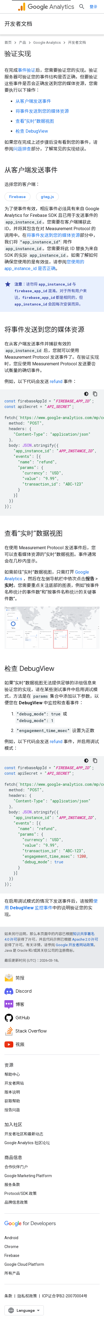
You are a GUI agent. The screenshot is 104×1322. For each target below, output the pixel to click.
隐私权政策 (27, 1296)
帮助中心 (12, 1074)
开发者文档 (18, 23)
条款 (8, 1296)
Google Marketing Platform (28, 1176)
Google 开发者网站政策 (75, 945)
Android (11, 1238)
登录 (93, 6)
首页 (8, 42)
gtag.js (47, 196)
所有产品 (12, 1273)
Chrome (11, 1246)
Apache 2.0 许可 (85, 939)
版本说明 (12, 1092)
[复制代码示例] (95, 393)
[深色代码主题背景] (86, 393)
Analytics (51, 7)
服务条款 (12, 1184)
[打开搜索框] (81, 6)
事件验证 (26, 70)
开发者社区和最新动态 (23, 1134)
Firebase (17, 196)
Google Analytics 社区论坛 (27, 1143)
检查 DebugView (32, 131)
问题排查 (22, 149)
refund (56, 381)
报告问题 (12, 1110)
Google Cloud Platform (24, 1264)
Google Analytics (47, 42)
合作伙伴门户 (16, 1167)
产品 (22, 42)
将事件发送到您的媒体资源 (42, 111)
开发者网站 (14, 1083)
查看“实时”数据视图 (35, 121)
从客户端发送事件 (33, 101)
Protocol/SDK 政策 (20, 1193)
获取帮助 (12, 1101)
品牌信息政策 (16, 1202)
